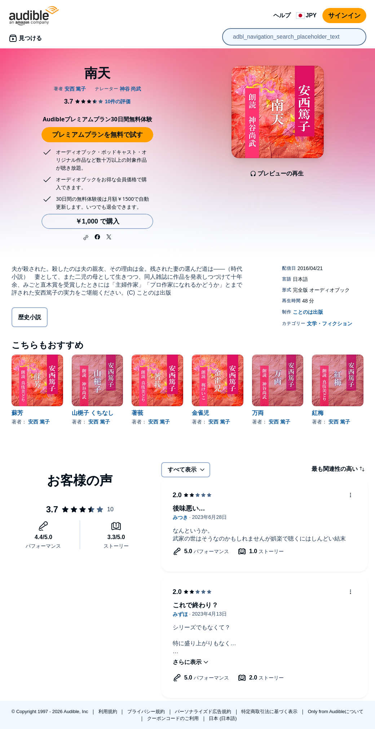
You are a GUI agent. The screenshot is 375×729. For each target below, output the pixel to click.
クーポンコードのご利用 (173, 718)
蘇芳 (17, 413)
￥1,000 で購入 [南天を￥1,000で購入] (97, 221)
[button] (86, 237)
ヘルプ (282, 15)
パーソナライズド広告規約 (204, 711)
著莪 (137, 413)
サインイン (344, 15)
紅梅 (317, 413)
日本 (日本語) (223, 718)
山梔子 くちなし (93, 413)
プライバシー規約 (146, 711)
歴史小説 (29, 317)
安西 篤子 (39, 422)
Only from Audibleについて (336, 711)
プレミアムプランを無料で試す (97, 134)
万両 (258, 413)
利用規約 (108, 711)
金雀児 (200, 413)
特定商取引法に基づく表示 (270, 711)
